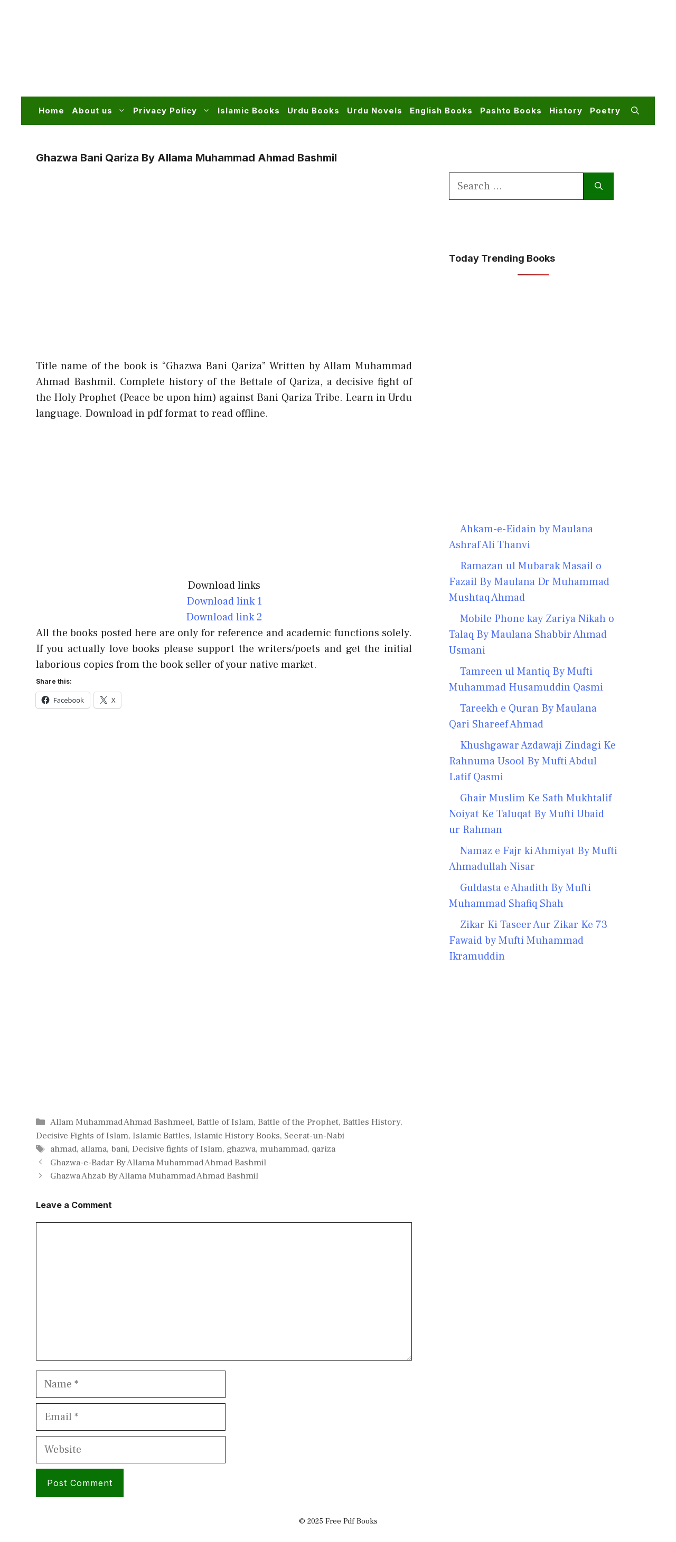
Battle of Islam (225, 1122)
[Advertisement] (447, 55)
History (566, 111)
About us (100, 111)
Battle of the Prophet (298, 1122)
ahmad (63, 1149)
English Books (441, 111)
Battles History (371, 1122)
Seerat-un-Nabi (314, 1136)
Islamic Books (249, 111)
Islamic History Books (237, 1136)
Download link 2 (224, 617)
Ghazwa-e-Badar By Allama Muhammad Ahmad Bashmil (158, 1163)
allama (94, 1149)
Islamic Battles (161, 1136)
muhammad (283, 1149)
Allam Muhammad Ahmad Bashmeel (121, 1122)
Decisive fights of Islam (177, 1149)
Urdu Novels (374, 111)
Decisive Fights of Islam (82, 1136)
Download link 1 (224, 601)
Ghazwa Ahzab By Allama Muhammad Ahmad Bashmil (154, 1176)
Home (51, 111)
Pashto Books (511, 111)
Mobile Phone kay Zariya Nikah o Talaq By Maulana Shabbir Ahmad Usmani (531, 634)
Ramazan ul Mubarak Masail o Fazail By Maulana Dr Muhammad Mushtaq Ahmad (529, 582)
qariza (323, 1149)
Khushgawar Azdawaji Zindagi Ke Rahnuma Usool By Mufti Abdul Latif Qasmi (532, 761)
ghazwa (241, 1149)
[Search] (599, 186)
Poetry (605, 111)
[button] (635, 111)
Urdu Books (313, 111)
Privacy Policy (173, 111)
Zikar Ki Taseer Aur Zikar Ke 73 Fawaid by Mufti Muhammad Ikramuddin (528, 940)
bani (119, 1149)
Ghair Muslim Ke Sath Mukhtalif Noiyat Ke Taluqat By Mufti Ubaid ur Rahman (530, 814)
